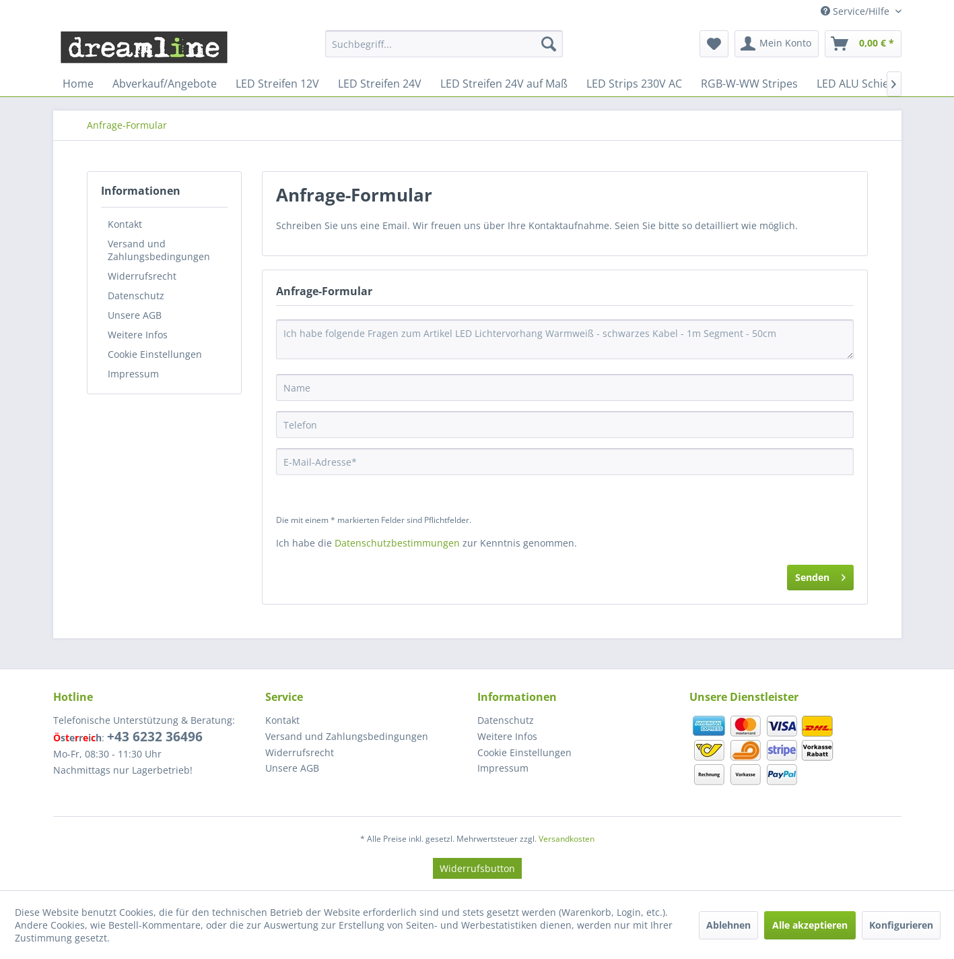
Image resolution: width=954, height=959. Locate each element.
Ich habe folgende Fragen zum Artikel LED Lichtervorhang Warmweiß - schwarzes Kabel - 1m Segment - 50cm (565, 339)
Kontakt (125, 224)
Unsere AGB (135, 315)
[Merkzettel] (714, 43)
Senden (820, 575)
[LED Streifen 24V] (380, 83)
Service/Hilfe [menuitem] (856, 11)
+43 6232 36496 (155, 736)
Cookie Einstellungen (155, 354)
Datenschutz (136, 295)
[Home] (78, 83)
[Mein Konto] (777, 43)
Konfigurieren (901, 925)
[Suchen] (549, 43)
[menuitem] (444, 43)
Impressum (133, 373)
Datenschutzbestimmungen (397, 542)
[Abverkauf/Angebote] (164, 83)
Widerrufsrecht (142, 276)
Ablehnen (728, 925)
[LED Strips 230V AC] (634, 83)
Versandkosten (566, 838)
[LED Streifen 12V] (277, 83)
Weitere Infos (138, 334)
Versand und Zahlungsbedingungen (159, 250)
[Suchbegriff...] (444, 43)
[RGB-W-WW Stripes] (749, 83)
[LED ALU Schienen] (862, 83)
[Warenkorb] (863, 43)
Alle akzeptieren (810, 925)
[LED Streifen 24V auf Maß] (504, 83)
